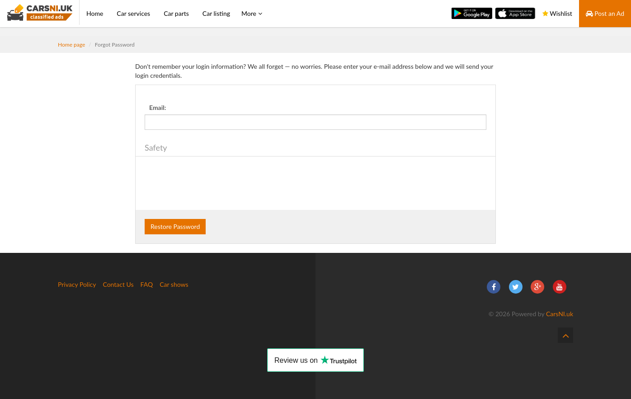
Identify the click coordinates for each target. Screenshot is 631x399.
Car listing (216, 13)
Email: (157, 107)
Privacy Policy (77, 284)
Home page (71, 44)
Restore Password (175, 226)
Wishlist (557, 13)
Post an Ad (605, 13)
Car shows (174, 284)
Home (94, 13)
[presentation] (213, 183)
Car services (133, 13)
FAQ (147, 284)
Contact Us (118, 284)
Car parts (176, 13)
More (251, 13)
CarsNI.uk (559, 314)
